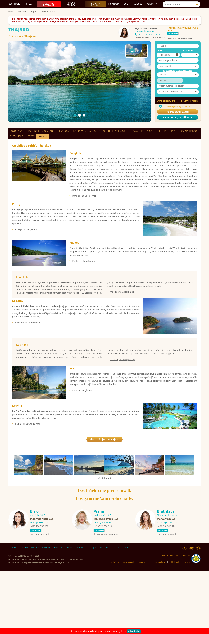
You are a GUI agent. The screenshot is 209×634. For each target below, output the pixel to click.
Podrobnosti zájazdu (178, 118)
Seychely (35, 611)
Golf (127, 11)
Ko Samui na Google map (27, 354)
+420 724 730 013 (103, 589)
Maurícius (13, 611)
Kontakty (153, 11)
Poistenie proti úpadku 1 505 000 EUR (174, 619)
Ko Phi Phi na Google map (27, 476)
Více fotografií (104, 541)
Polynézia (47, 611)
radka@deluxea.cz (103, 586)
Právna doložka (157, 625)
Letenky (139, 11)
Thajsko (93, 611)
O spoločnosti (109, 625)
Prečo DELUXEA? (74, 11)
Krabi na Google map (82, 435)
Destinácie (15, 11)
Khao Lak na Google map (122, 319)
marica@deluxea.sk (167, 586)
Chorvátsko (81, 611)
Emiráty (58, 611)
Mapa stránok (141, 625)
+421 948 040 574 (166, 589)
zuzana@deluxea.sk (144, 37)
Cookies (186, 625)
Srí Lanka (104, 611)
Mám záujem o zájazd (104, 503)
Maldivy (24, 611)
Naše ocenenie (125, 625)
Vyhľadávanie (173, 625)
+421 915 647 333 (149, 41)
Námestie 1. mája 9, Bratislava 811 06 (150, 44)
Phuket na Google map (83, 280)
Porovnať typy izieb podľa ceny (179, 77)
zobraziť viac (134, 631)
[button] (178, 67)
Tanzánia (68, 611)
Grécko (125, 611)
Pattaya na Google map (26, 240)
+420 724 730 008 (39, 589)
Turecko (116, 611)
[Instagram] (197, 3)
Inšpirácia (114, 11)
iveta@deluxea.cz (39, 586)
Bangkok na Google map (84, 202)
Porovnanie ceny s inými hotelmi (177, 124)
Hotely (29, 11)
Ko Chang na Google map (122, 399)
